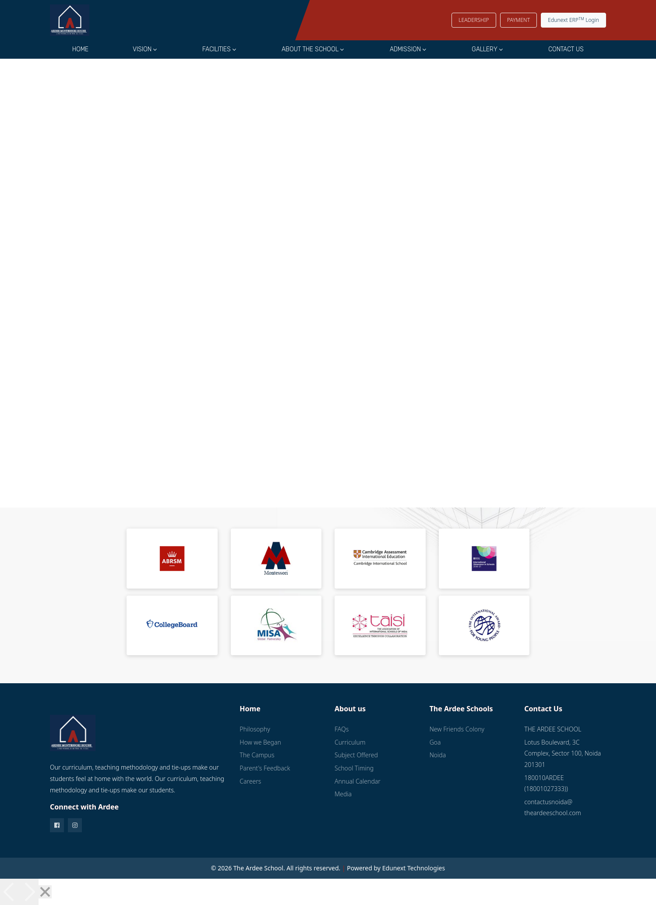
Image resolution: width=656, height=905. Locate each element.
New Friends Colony (457, 729)
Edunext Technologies (413, 868)
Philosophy (255, 729)
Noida (438, 755)
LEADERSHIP (473, 20)
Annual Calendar (358, 781)
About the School (310, 49)
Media (343, 794)
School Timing (354, 768)
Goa (435, 742)
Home (80, 49)
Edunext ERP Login (573, 20)
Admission (405, 49)
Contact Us (566, 49)
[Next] (29, 892)
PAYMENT (518, 20)
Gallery (484, 49)
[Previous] (9, 892)
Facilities (216, 49)
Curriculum (350, 742)
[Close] (45, 891)
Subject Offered (356, 755)
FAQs (342, 729)
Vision (142, 49)
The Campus (257, 755)
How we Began (260, 742)
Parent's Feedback (265, 768)
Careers (250, 781)
